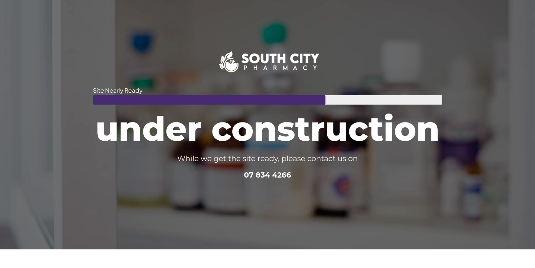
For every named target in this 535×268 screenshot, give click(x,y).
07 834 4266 (267, 174)
